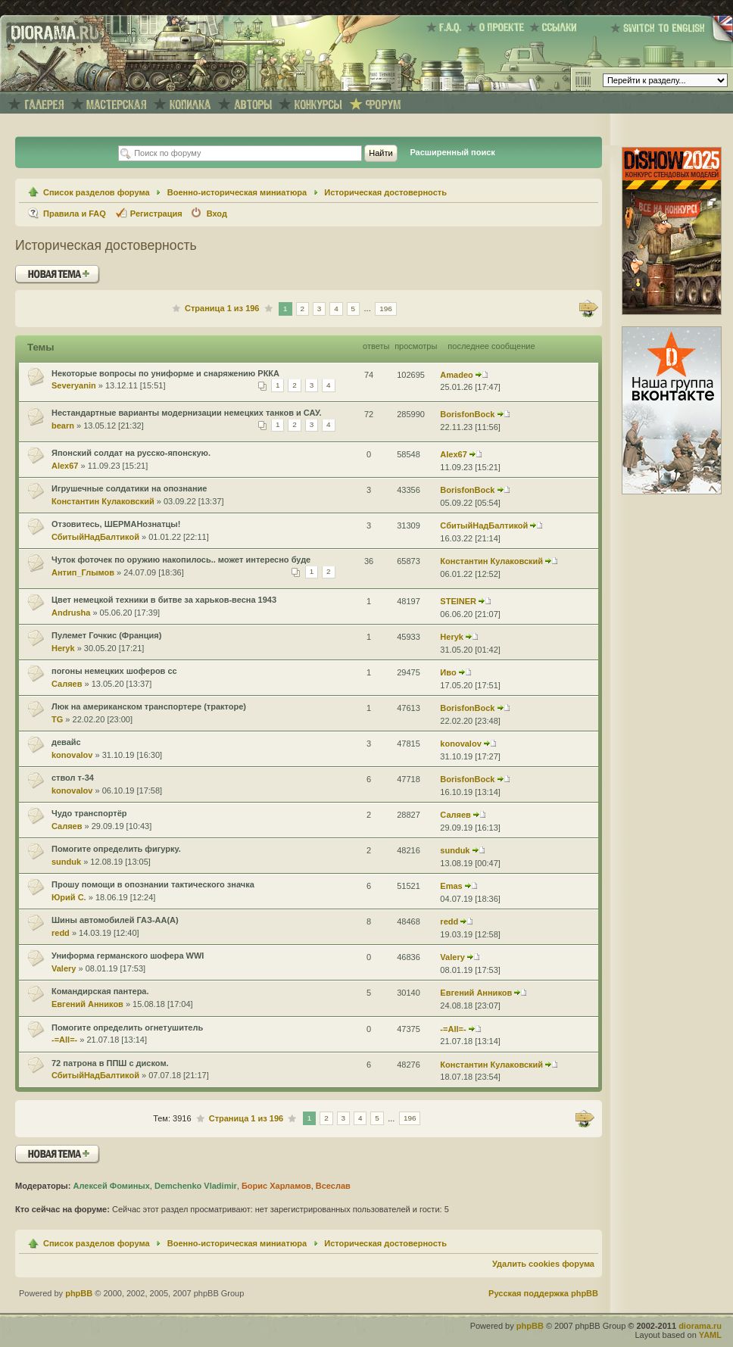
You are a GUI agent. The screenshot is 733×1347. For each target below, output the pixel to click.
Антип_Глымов (82, 572)
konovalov (71, 754)
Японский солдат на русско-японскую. (131, 452)
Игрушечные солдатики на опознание (129, 488)
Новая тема (57, 274)
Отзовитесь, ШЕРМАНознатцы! (115, 524)
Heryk (63, 648)
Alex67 (64, 465)
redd (60, 932)
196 (385, 308)
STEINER (458, 601)
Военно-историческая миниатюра (237, 192)
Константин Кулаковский (102, 501)
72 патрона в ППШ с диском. (110, 1063)
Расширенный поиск (452, 152)
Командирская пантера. (100, 991)
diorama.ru (700, 1325)
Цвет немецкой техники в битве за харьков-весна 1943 (163, 599)
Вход (217, 213)
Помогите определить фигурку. (116, 848)
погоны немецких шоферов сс (114, 670)
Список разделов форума (96, 192)
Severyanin (73, 385)
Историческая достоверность (385, 192)
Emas (451, 885)
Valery (63, 968)
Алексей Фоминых (111, 1185)
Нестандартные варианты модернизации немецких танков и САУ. (186, 412)
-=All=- (64, 1039)
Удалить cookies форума (543, 1263)
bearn (62, 425)
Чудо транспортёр (88, 813)
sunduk (66, 861)
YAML (710, 1334)
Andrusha (70, 612)
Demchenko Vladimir (195, 1185)
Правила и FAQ (74, 213)
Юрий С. (68, 897)
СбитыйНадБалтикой (95, 536)
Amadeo (456, 374)
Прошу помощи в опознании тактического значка (152, 884)
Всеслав (333, 1185)
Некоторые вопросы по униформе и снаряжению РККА (165, 373)
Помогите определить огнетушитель (127, 1027)
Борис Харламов (276, 1185)
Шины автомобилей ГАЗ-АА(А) (115, 920)
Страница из (222, 308)
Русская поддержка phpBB (543, 1293)
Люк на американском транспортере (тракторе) (148, 706)
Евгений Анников (87, 1004)
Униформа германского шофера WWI (127, 955)
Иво (448, 672)
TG (57, 719)
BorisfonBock (467, 414)
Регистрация (156, 213)
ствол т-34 (72, 777)
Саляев (66, 683)
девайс (66, 742)
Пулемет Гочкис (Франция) (106, 635)
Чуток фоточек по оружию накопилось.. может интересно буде (180, 559)
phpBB (78, 1293)
